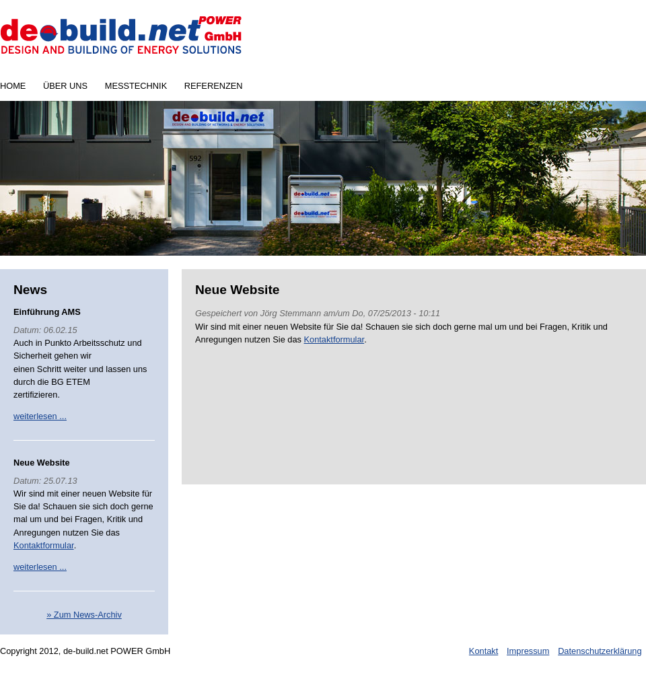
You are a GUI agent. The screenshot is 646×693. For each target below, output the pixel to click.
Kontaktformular (43, 545)
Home (13, 86)
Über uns (65, 86)
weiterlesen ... (40, 416)
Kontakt (483, 651)
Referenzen (213, 86)
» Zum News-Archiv (84, 615)
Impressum (528, 651)
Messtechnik (136, 86)
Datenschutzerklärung (599, 651)
